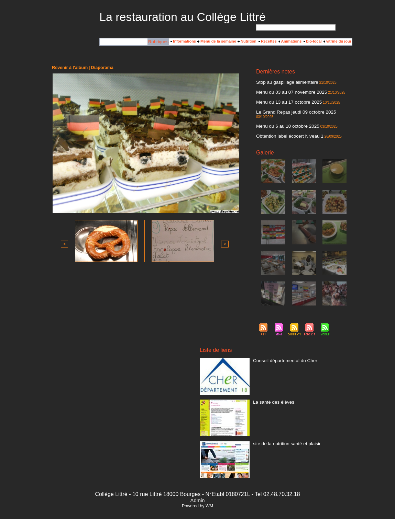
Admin (197, 490)
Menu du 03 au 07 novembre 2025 (285, 91)
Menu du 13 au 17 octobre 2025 (283, 100)
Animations (290, 41)
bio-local (312, 41)
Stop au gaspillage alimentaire (281, 82)
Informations (183, 41)
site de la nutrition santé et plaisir (280, 433)
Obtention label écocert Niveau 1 (283, 127)
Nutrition (247, 41)
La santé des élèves (270, 392)
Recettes (267, 41)
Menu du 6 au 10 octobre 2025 (282, 118)
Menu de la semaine (216, 41)
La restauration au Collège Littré (182, 16)
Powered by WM (197, 496)
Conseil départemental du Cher (279, 350)
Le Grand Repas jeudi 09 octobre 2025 (288, 109)
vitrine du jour (337, 41)
